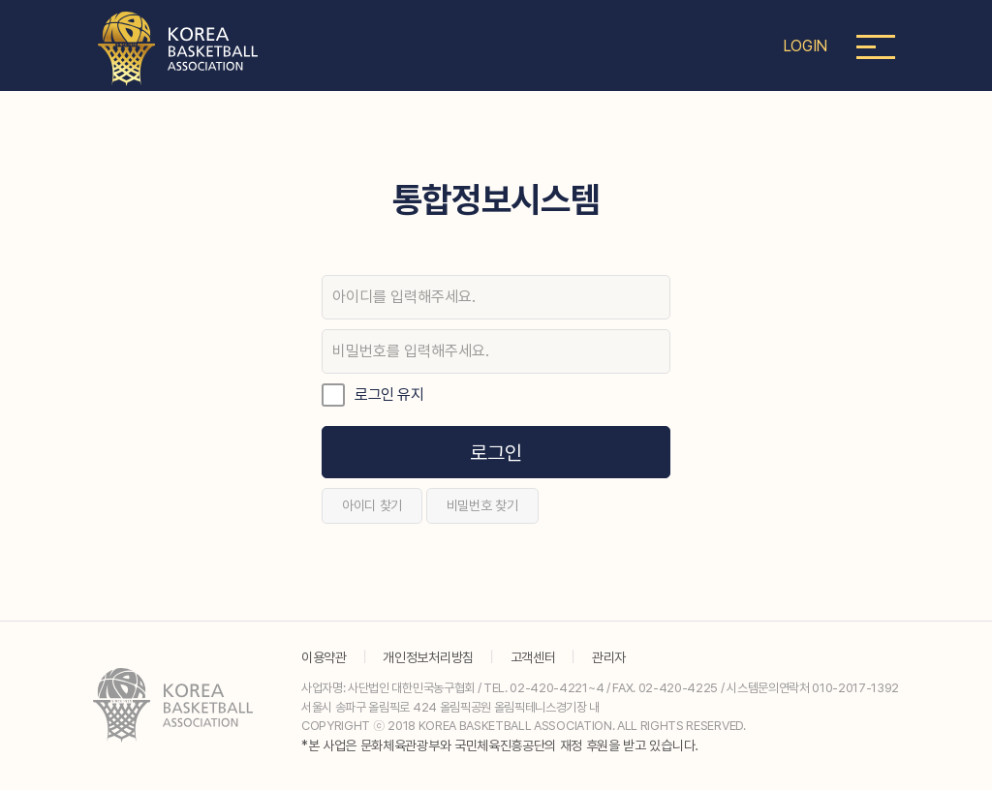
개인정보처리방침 (428, 657)
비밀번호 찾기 (482, 505)
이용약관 (324, 657)
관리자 (609, 657)
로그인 (495, 453)
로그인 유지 (389, 394)
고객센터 (533, 657)
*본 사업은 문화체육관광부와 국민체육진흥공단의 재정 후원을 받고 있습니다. (499, 745)
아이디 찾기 (372, 505)
